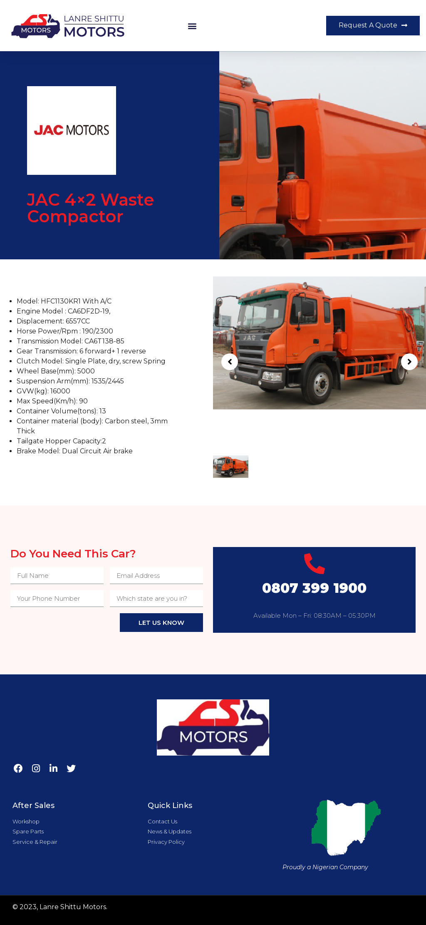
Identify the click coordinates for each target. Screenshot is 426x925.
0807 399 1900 (314, 588)
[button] (192, 25)
